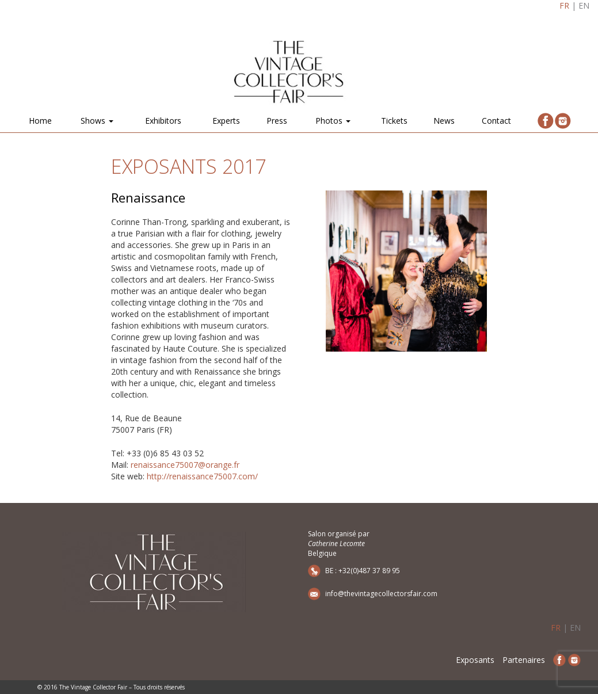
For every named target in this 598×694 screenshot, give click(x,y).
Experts (226, 120)
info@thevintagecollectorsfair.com (381, 593)
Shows (97, 120)
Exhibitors (163, 120)
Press (276, 120)
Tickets (394, 120)
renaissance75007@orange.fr (185, 464)
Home (40, 120)
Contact (496, 120)
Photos (333, 120)
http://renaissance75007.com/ (202, 476)
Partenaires (523, 659)
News (444, 120)
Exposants (475, 659)
